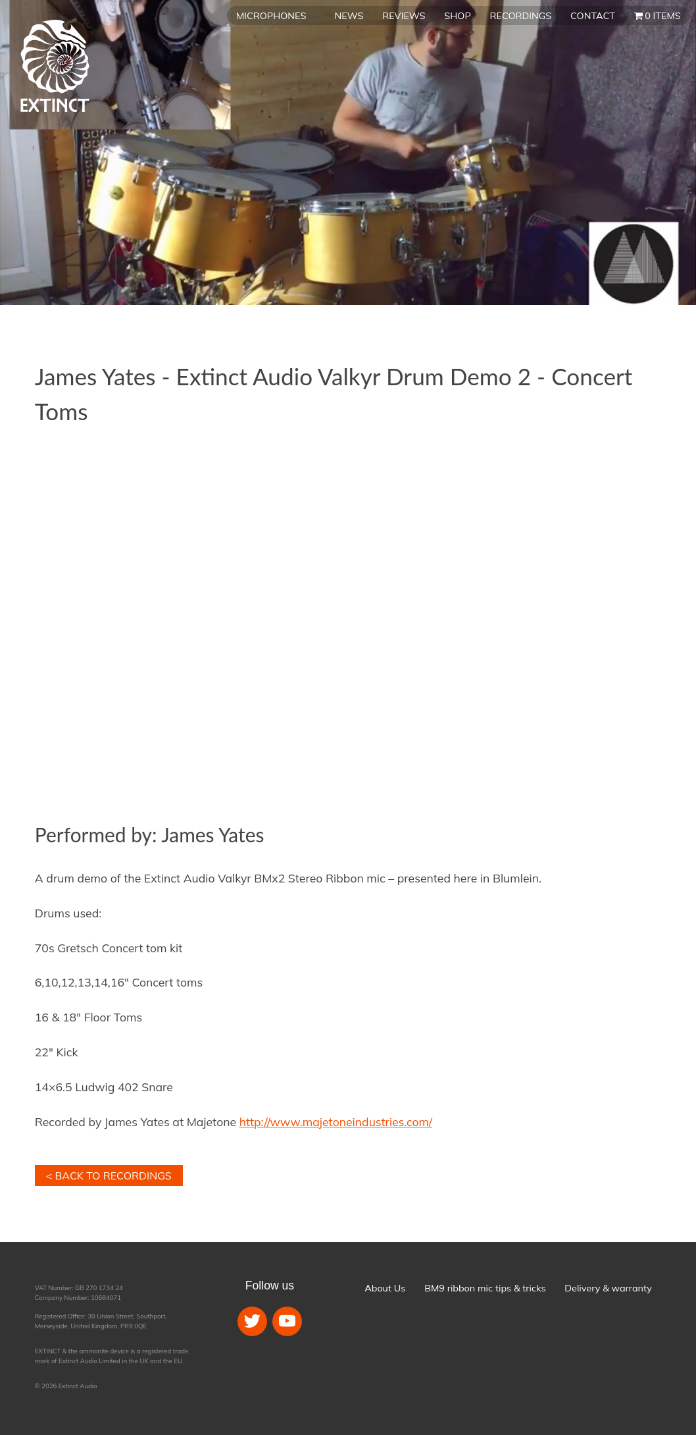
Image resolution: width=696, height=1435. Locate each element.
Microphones (271, 16)
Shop (457, 16)
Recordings (521, 16)
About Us (384, 1288)
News (349, 16)
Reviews (403, 16)
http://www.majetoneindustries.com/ (335, 1121)
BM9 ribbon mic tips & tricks (484, 1288)
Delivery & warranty (607, 1288)
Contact (592, 16)
